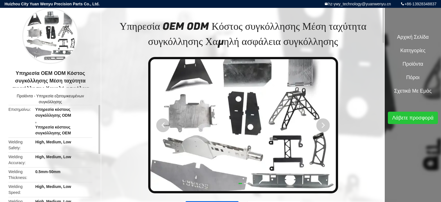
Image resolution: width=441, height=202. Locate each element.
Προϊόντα (25, 96)
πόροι (412, 77)
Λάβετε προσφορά (412, 118)
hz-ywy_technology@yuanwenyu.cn (359, 4)
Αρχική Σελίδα (413, 37)
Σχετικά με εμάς (412, 91)
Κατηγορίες (412, 50)
